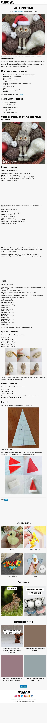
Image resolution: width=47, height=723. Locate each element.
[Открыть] (44, 2)
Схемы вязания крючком (8, 2)
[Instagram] (15, 696)
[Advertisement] (23, 193)
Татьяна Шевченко (18, 11)
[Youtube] (19, 696)
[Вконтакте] (32, 696)
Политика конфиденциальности (29, 699)
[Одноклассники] (28, 696)
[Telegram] (22, 696)
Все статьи (23, 686)
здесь (21, 94)
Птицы (6, 499)
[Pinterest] (25, 696)
